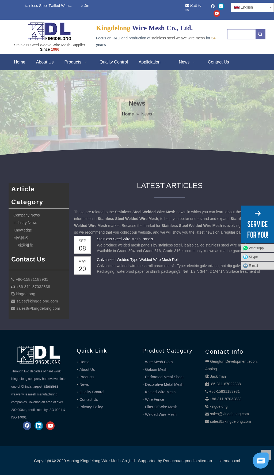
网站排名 (20, 237)
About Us (87, 369)
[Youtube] (217, 13)
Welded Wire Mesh (161, 414)
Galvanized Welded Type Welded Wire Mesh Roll (137, 259)
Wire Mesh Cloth (159, 362)
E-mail (253, 265)
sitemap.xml (229, 460)
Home (84, 362)
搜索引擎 (25, 245)
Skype (253, 257)
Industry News (25, 222)
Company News (26, 215)
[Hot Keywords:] (260, 34)
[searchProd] (241, 34)
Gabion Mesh (156, 369)
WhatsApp (256, 248)
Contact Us (88, 399)
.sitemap (204, 460)
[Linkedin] (221, 6)
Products (86, 377)
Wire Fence (154, 399)
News (84, 384)
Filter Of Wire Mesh (161, 407)
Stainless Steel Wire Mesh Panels (125, 239)
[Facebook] (213, 6)
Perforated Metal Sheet (164, 377)
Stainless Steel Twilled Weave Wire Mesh (48, 5)
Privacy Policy (91, 407)
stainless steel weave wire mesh (178, 38)
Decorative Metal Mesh (164, 384)
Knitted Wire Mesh (160, 392)
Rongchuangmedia (180, 460)
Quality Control (91, 392)
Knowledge (22, 230)
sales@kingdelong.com (229, 414)
